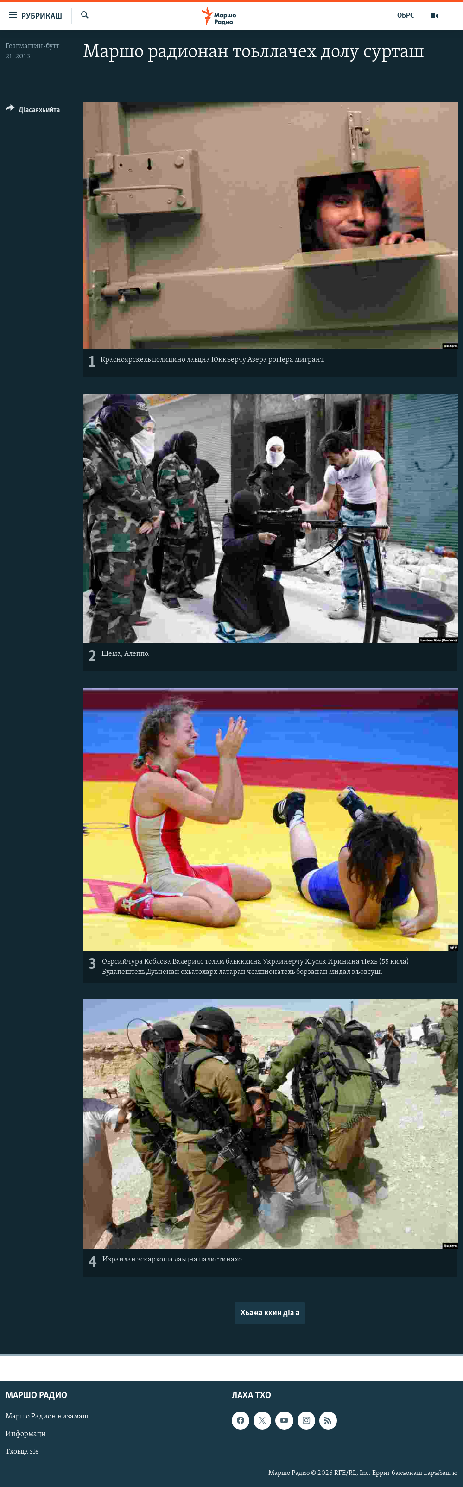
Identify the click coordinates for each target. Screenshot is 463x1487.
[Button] (33, 111)
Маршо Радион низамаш (47, 1417)
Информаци (26, 1434)
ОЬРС (405, 15)
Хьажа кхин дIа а (270, 1313)
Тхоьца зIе (22, 1452)
